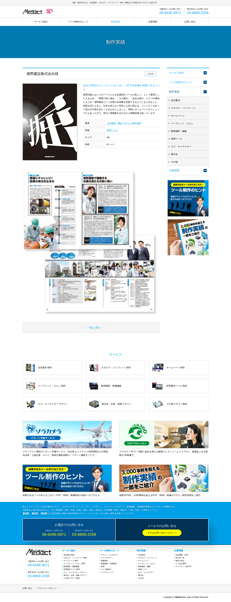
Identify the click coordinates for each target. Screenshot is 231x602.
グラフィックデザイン (110, 555)
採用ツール (112, 130)
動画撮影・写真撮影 (109, 563)
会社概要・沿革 (181, 555)
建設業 (35, 513)
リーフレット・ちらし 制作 (74, 563)
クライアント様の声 (183, 566)
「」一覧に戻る (91, 327)
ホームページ (177, 115)
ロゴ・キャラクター (181, 146)
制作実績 (115, 21)
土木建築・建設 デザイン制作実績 (124, 123)
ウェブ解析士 (106, 569)
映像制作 (104, 561)
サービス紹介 (41, 21)
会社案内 (175, 100)
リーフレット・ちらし (182, 123)
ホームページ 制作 (71, 561)
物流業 (44, 513)
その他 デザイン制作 (72, 578)
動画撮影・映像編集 (71, 566)
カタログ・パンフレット (183, 108)
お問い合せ (190, 21)
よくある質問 (180, 563)
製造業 (26, 513)
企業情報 (152, 21)
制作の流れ (179, 561)
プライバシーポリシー (47, 588)
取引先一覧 (179, 558)
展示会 (174, 154)
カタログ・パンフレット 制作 (75, 558)
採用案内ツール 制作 (72, 569)
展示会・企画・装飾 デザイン (75, 575)
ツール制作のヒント (78, 21)
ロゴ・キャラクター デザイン (75, 572)
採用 (102, 566)
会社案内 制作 (69, 555)
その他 (174, 162)
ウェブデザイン (107, 558)
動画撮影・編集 (179, 131)
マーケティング (107, 572)
